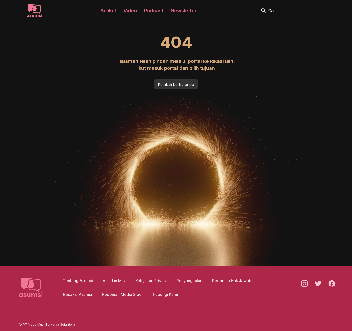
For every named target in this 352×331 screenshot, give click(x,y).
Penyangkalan (189, 280)
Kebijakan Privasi (151, 280)
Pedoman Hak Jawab (231, 280)
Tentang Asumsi (78, 280)
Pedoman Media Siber (122, 294)
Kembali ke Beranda (176, 84)
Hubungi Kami (165, 294)
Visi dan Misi (114, 280)
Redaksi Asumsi (77, 294)
